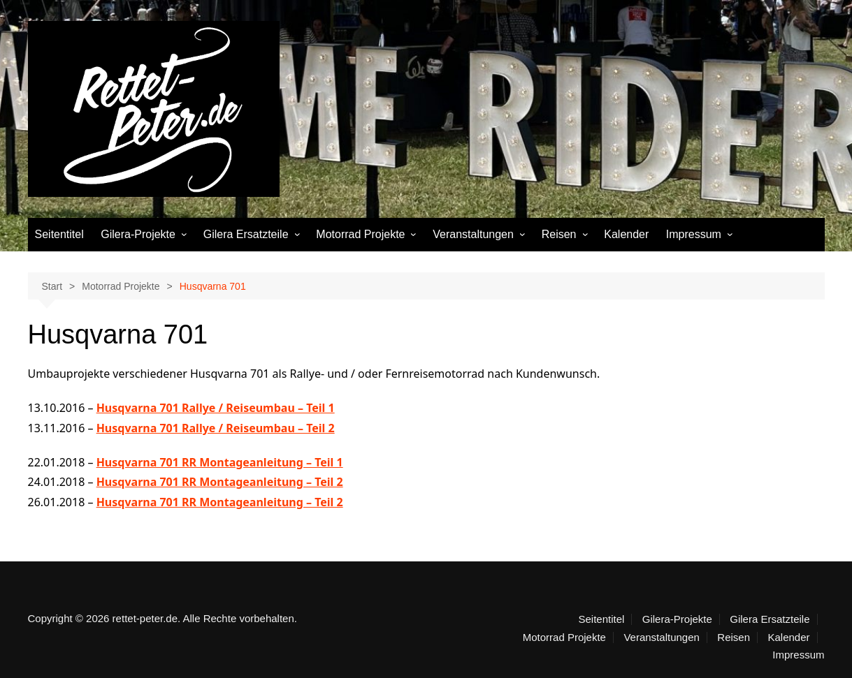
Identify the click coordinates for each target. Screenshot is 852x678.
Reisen (559, 234)
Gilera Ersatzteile (246, 234)
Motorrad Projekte (360, 234)
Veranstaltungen (473, 234)
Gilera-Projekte (138, 234)
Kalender (626, 234)
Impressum (693, 234)
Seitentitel (59, 234)
